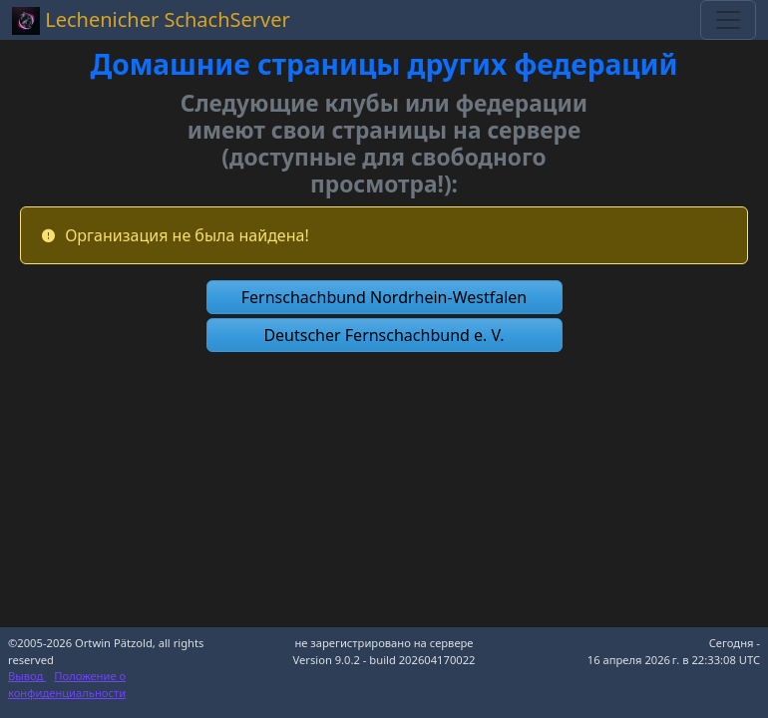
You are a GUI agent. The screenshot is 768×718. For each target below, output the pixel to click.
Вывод (27, 675)
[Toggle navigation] (728, 20)
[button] (384, 297)
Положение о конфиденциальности (67, 684)
